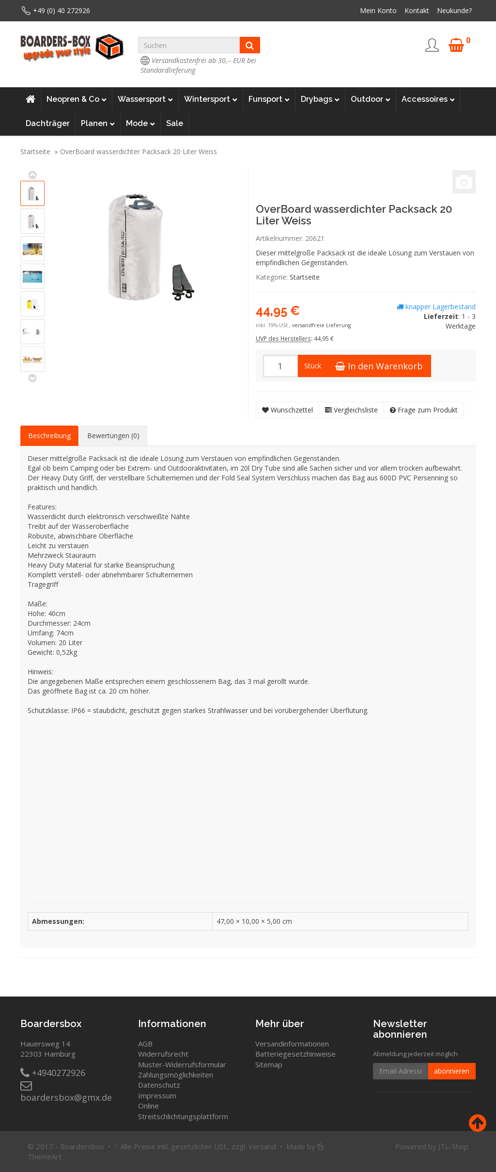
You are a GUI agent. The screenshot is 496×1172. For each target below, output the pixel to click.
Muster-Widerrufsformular (182, 1064)
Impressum (157, 1095)
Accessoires (428, 99)
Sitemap (268, 1064)
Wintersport (210, 99)
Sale (174, 123)
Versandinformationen (292, 1043)
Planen (98, 123)
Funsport (269, 99)
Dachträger (48, 123)
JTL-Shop (453, 1146)
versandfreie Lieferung (321, 325)
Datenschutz (159, 1085)
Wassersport (145, 99)
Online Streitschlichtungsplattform (183, 1111)
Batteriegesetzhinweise (295, 1054)
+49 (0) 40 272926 (61, 10)
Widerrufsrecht (163, 1054)
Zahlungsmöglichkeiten (175, 1074)
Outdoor (370, 99)
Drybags (320, 99)
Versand (262, 1146)
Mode (140, 123)
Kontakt (416, 10)
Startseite (35, 151)
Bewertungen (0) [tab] (113, 435)
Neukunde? (454, 10)
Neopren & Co (76, 99)
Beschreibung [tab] (49, 435)
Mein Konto (378, 10)
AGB (145, 1043)
